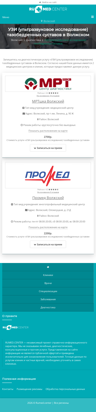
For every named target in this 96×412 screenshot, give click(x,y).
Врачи (48, 283)
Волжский (49, 21)
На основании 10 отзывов (48, 95)
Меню (48, 17)
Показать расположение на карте (48, 130)
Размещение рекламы (29, 389)
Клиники (48, 275)
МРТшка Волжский (48, 101)
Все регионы (61, 402)
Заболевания (48, 299)
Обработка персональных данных (65, 389)
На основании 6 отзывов (48, 192)
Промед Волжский (48, 197)
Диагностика (48, 307)
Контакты (7, 389)
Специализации (48, 291)
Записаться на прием (48, 148)
